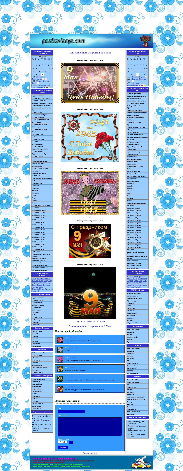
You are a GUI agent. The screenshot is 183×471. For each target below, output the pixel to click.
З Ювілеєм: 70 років (134, 242)
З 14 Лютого (131, 120)
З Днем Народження (134, 93)
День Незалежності (133, 412)
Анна (34, 279)
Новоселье (35, 339)
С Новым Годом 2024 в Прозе (42, 103)
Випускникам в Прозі (134, 159)
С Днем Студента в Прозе (40, 119)
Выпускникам (37, 159)
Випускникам (132, 157)
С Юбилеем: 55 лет (38, 237)
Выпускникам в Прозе (39, 161)
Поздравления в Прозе (39, 265)
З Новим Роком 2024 (134, 98)
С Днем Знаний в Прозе (40, 154)
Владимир (48, 281)
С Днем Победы (37, 146)
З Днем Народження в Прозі (136, 96)
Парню (34, 200)
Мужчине (35, 190)
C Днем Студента (38, 305)
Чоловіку (130, 188)
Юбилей (35, 341)
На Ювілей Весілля (134, 174)
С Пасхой (35, 137)
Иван (34, 285)
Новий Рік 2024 (132, 380)
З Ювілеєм (130, 205)
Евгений (42, 283)
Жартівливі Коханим (134, 323)
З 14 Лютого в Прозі (134, 122)
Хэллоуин (35, 370)
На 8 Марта (36, 396)
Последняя (101, 321)
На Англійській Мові (134, 265)
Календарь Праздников (40, 263)
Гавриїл (130, 281)
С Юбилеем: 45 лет (38, 232)
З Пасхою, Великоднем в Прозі (137, 137)
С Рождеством (37, 112)
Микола (138, 285)
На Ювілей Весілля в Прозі (136, 176)
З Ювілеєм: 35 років (134, 225)
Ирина (39, 285)
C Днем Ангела (37, 317)
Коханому (130, 183)
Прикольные (36, 346)
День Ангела (131, 387)
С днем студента (37, 372)
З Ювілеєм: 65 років (134, 240)
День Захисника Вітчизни (136, 399)
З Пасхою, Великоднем (135, 134)
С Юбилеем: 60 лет (38, 239)
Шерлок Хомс (132, 368)
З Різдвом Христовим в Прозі (137, 112)
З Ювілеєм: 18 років (134, 213)
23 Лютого (130, 358)
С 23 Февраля (36, 127)
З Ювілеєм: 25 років (134, 218)
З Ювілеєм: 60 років (134, 237)
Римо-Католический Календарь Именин (39, 259)
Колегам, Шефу (132, 161)
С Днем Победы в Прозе (40, 149)
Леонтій (135, 283)
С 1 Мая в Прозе (37, 144)
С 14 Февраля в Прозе (39, 124)
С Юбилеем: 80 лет (38, 249)
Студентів (130, 353)
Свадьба (35, 336)
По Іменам (130, 249)
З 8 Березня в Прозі (133, 132)
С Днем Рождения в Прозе (41, 98)
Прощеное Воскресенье (38, 78)
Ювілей (129, 339)
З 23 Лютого (131, 306)
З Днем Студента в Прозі (135, 117)
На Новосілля (132, 179)
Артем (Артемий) (44, 279)
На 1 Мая (35, 401)
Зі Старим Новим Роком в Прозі (136, 107)
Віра (135, 279)
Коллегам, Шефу (38, 163)
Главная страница (90, 453)
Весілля (129, 334)
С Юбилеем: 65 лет (38, 242)
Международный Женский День (41, 86)
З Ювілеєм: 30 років (134, 220)
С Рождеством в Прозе (39, 115)
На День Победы (37, 403)
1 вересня (130, 414)
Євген (136, 281)
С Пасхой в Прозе (38, 139)
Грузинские (36, 343)
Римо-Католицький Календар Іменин (137, 257)
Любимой (35, 188)
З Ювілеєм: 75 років (134, 245)
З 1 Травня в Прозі (133, 142)
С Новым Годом (37, 300)
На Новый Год (37, 384)
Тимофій (138, 287)
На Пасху (35, 315)
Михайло (130, 285)
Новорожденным (38, 183)
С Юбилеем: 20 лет (38, 217)
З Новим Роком (132, 296)
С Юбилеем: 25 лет (38, 220)
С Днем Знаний (37, 151)
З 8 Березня (131, 130)
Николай (35, 289)
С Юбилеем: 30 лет (38, 222)
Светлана (48, 289)
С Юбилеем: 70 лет (38, 244)
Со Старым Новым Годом (41, 105)
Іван (144, 281)
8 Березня (130, 361)
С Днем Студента (38, 117)
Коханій (129, 186)
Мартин (35, 287)
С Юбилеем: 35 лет (38, 227)
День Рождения (37, 331)
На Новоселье (36, 181)
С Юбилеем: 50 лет (38, 234)
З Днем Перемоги (133, 144)
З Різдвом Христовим (134, 110)
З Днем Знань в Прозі (134, 152)
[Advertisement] (91, 17)
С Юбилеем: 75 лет (38, 247)
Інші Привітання (133, 268)
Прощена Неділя (138, 77)
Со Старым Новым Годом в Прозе (41, 109)
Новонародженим (133, 181)
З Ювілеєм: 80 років (134, 247)
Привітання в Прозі (134, 263)
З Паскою (130, 311)
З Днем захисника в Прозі (136, 127)
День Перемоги (132, 363)
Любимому (35, 186)
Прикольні (131, 342)
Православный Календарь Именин (41, 255)
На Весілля (131, 169)
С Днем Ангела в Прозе (40, 168)
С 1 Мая (35, 141)
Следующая (90, 321)
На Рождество (36, 386)
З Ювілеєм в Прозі (133, 208)
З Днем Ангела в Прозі (135, 166)
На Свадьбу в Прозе (39, 173)
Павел (41, 289)
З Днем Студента (133, 115)
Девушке (35, 203)
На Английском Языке (40, 268)
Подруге (35, 198)
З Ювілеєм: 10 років (134, 210)
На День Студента (38, 389)
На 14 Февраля (37, 391)
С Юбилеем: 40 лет (38, 230)
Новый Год (35, 334)
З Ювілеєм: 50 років (134, 232)
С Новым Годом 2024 (39, 100)
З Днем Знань (131, 149)
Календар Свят (132, 261)
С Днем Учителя (37, 156)
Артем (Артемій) (138, 276)
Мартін (142, 283)
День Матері (131, 409)
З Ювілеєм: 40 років (134, 227)
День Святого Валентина (135, 397)
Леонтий (45, 285)
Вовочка (130, 371)
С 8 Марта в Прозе (38, 134)
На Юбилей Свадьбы (39, 176)
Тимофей (35, 291)
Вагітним (130, 392)
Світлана (130, 287)
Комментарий (63, 416)
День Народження (133, 330)
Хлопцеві (130, 198)
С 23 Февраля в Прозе (39, 129)
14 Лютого (130, 356)
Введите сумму (64, 439)
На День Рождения (38, 379)
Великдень (130, 402)
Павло (144, 285)
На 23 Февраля (37, 394)
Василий (35, 281)
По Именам (36, 252)
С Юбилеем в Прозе (39, 210)
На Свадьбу (36, 171)
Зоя (48, 283)
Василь (129, 279)
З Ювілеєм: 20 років (134, 215)
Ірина (129, 283)
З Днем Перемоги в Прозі (135, 147)
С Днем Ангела (37, 166)
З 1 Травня (130, 139)
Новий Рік (130, 332)
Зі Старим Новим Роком (135, 103)
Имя (59, 408)
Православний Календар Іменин (135, 253)
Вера (41, 281)
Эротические (36, 406)
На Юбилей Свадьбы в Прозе (42, 178)
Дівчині (129, 201)
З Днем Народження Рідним (136, 203)
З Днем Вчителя (132, 154)
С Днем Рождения (38, 96)
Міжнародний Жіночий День (135, 84)
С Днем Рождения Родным (41, 205)
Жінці (129, 191)
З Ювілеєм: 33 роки (134, 223)
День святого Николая (39, 367)
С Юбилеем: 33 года (39, 225)
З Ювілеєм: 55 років (134, 235)
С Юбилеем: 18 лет (38, 215)
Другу (34, 195)
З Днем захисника (133, 125)
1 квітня (130, 404)
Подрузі (129, 196)
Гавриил (35, 283)
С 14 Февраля (36, 122)
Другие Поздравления (39, 270)
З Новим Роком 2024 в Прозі (136, 101)
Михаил (42, 287)
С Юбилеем (36, 208)
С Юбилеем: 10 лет (38, 212)
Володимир (142, 279)
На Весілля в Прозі (133, 171)
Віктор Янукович (133, 373)
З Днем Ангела (132, 164)
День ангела (36, 360)
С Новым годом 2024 (39, 353)
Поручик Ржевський (134, 366)
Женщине (35, 193)
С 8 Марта (35, 132)
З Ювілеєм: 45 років (134, 230)
